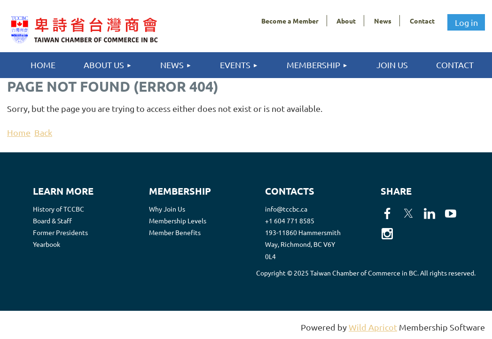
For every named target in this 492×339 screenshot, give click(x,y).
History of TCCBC (58, 209)
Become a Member (290, 20)
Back (43, 132)
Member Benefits (175, 232)
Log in (466, 22)
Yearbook (46, 244)
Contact (422, 20)
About (346, 20)
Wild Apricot (373, 327)
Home (19, 132)
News (382, 20)
